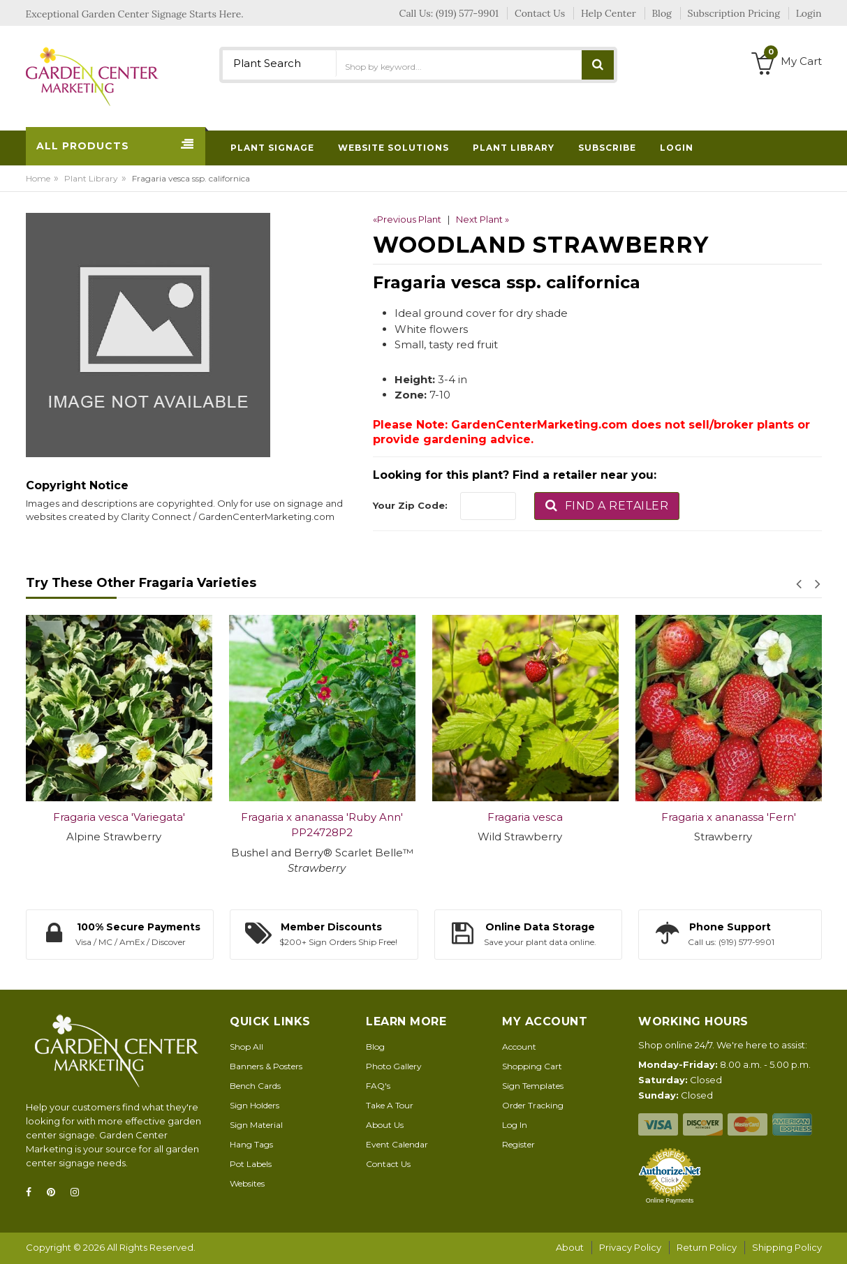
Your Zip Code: (410, 505)
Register (518, 1144)
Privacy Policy (630, 1247)
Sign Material (256, 1125)
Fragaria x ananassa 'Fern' (728, 817)
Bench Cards (255, 1085)
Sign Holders (254, 1105)
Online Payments (670, 1200)
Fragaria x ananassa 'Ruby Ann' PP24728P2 (322, 825)
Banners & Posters (266, 1066)
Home (38, 178)
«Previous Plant (407, 219)
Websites (247, 1183)
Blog (375, 1046)
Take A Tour (389, 1105)
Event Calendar (397, 1144)
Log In (514, 1125)
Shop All (246, 1046)
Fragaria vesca (525, 817)
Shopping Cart (532, 1066)
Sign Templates (533, 1085)
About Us (385, 1125)
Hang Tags (251, 1144)
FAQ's (378, 1085)
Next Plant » (482, 219)
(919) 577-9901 (467, 13)
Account (519, 1046)
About (570, 1247)
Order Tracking (533, 1105)
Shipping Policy (787, 1247)
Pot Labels (251, 1164)
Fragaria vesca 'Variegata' (119, 817)
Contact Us (388, 1164)
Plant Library (91, 178)
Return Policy (707, 1247)
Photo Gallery (394, 1066)
